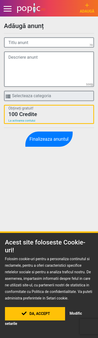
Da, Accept (36, 314)
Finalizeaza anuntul (49, 139)
